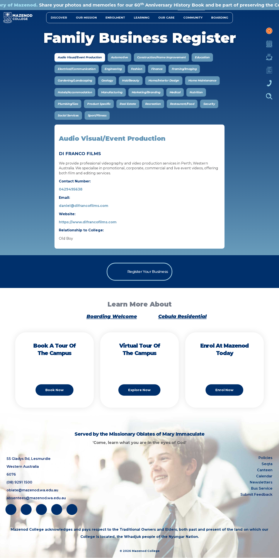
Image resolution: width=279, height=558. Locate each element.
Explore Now (139, 396)
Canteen (269, 59)
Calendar (269, 46)
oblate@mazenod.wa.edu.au (32, 490)
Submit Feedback (256, 494)
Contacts (269, 85)
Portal (269, 33)
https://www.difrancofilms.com (88, 222)
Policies (265, 458)
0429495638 (70, 189)
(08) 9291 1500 (19, 482)
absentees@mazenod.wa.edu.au (36, 498)
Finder (269, 98)
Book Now (54, 396)
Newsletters (269, 72)
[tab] (79, 57)
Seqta (267, 464)
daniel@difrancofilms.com (83, 206)
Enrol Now (224, 396)
